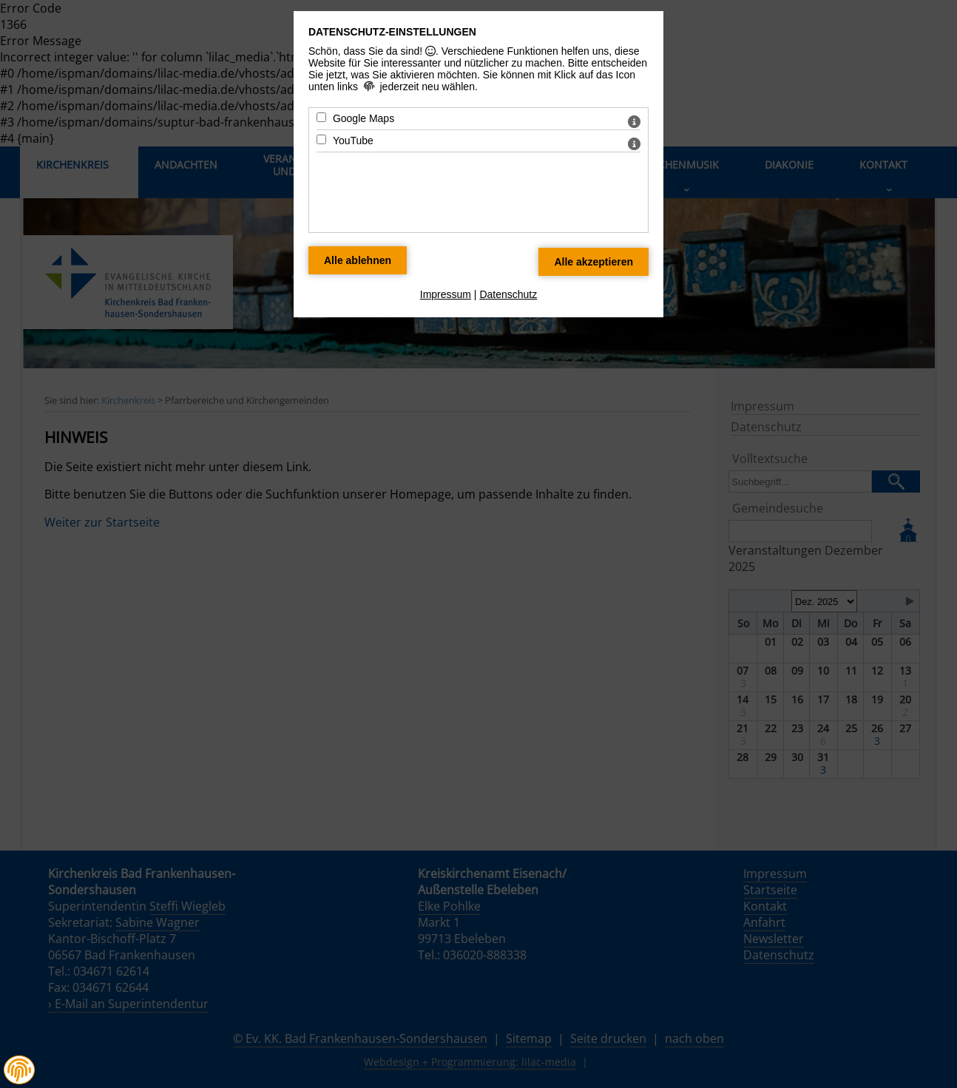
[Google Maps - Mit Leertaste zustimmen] (321, 117)
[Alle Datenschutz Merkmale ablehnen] (357, 260)
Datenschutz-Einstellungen (392, 32)
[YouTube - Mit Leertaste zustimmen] (321, 139)
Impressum (445, 294)
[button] (19, 1070)
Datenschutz (508, 294)
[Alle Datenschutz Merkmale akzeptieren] (593, 262)
